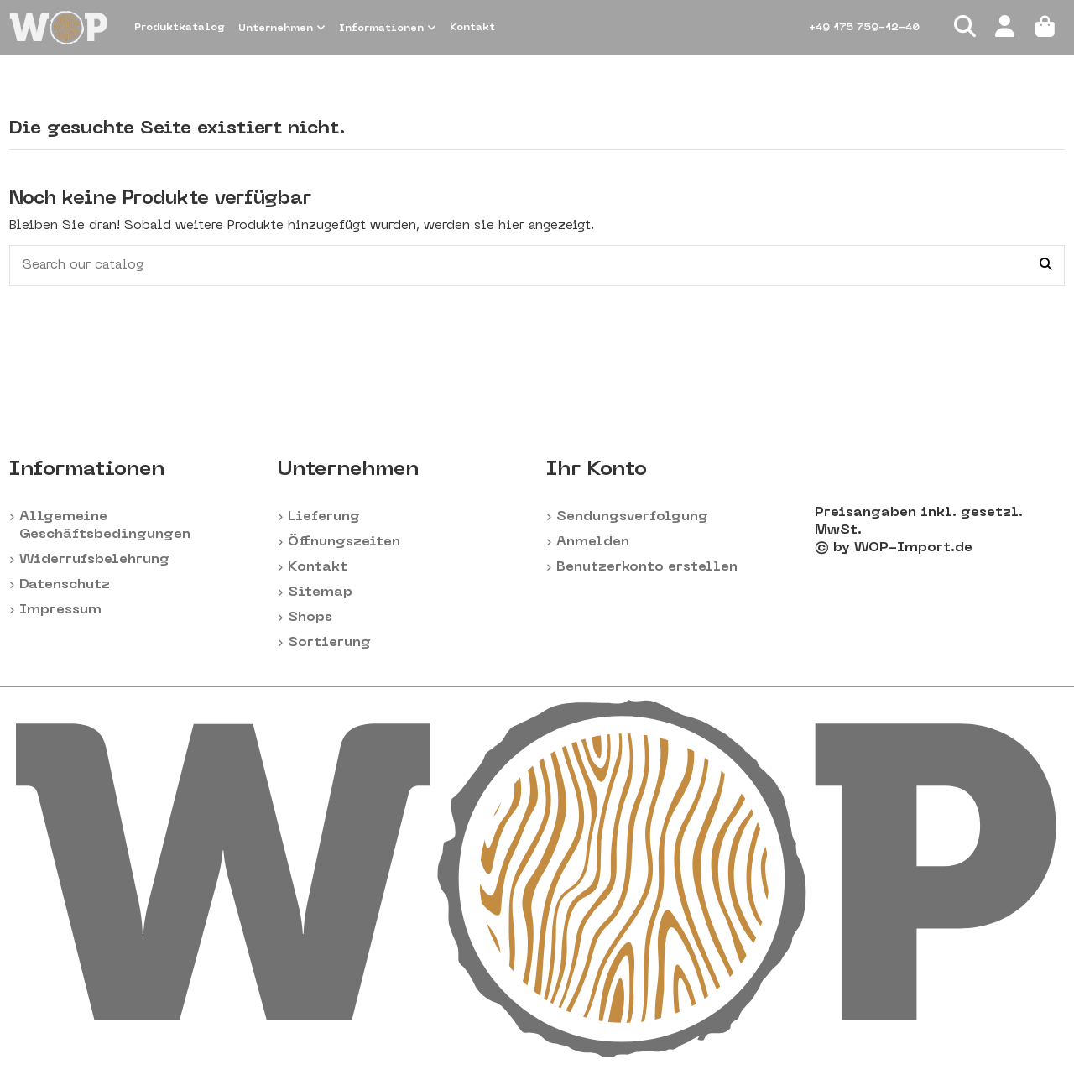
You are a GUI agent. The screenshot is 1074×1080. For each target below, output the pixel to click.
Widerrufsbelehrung (94, 559)
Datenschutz (64, 585)
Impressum (60, 610)
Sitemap (320, 592)
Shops (310, 617)
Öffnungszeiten (344, 542)
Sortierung (329, 643)
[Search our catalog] (1046, 265)
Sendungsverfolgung (632, 517)
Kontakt (317, 567)
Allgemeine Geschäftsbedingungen (104, 525)
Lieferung (324, 517)
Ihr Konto (596, 470)
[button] (282, 28)
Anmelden (592, 542)
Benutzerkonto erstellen (647, 567)
